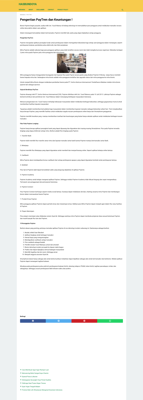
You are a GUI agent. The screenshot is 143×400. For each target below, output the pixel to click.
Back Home (71, 393)
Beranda (23, 6)
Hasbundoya (29, 2)
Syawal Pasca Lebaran (105, 26)
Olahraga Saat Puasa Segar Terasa (109, 35)
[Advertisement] (54, 320)
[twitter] (46, 348)
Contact (52, 6)
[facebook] (28, 348)
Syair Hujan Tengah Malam (106, 38)
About (32, 6)
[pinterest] (63, 348)
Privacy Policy (64, 6)
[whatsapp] (80, 348)
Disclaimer (42, 6)
